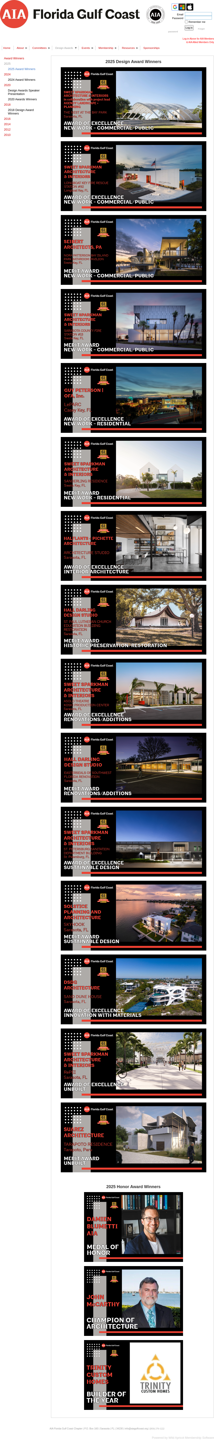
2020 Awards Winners (22, 99)
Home (6, 48)
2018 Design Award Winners (21, 111)
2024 (7, 74)
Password (176, 18)
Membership (106, 48)
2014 (7, 124)
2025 (7, 63)
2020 (7, 85)
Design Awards (64, 48)
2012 (7, 129)
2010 (7, 135)
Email (179, 14)
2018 (7, 104)
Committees (39, 48)
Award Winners (14, 58)
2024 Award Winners (21, 79)
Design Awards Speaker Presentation (24, 92)
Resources (128, 48)
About (20, 48)
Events (86, 48)
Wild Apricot (176, 1437)
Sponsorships (151, 48)
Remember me (197, 21)
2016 (7, 119)
